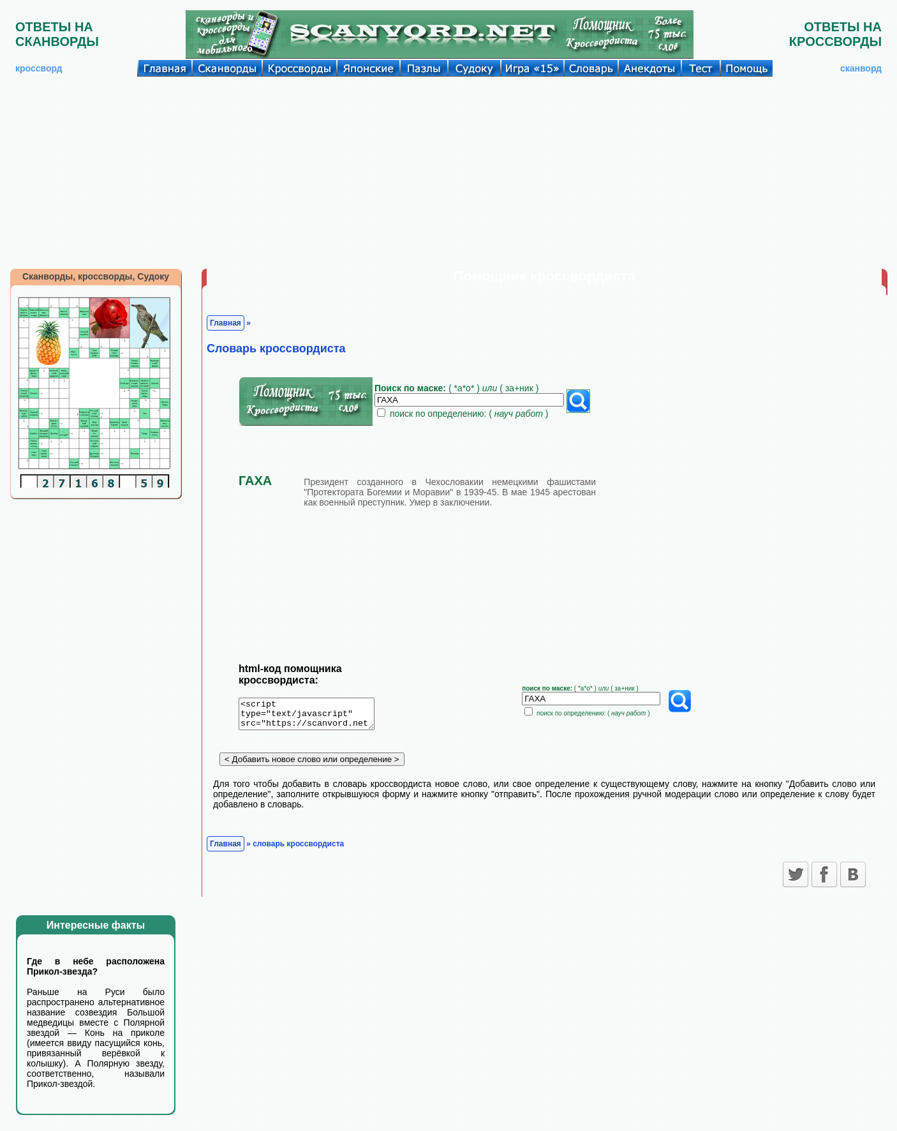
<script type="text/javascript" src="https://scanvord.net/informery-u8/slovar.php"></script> (314, 716)
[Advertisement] (448, 172)
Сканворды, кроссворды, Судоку (95, 276)
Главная (225, 322)
